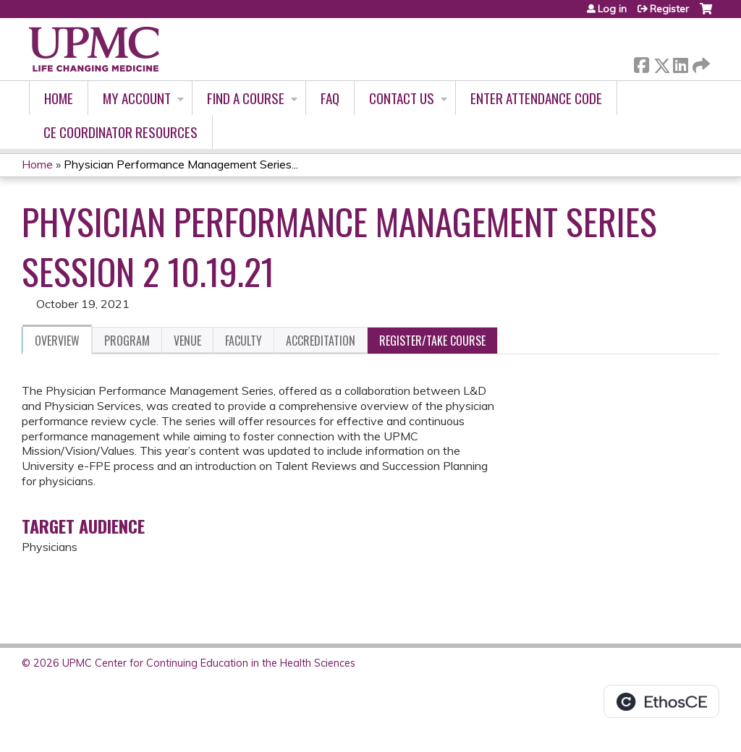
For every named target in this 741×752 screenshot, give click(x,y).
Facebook (641, 62)
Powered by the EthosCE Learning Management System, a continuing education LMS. (661, 701)
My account (137, 97)
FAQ (330, 97)
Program (127, 340)
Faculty (243, 340)
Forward (700, 62)
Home (58, 97)
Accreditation (320, 340)
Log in (612, 9)
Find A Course (245, 97)
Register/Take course (432, 340)
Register (669, 9)
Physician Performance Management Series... (181, 164)
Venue (187, 340)
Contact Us (401, 97)
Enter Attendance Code (536, 97)
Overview (57, 340)
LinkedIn (680, 62)
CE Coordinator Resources (120, 131)
